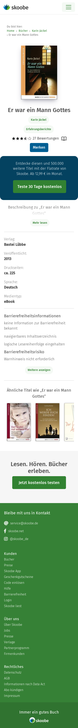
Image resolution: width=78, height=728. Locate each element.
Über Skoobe (13, 625)
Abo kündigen (13, 690)
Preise (8, 565)
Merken (39, 147)
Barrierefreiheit (15, 594)
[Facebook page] (39, 531)
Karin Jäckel (39, 31)
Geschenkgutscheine (18, 577)
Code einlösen (14, 583)
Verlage (9, 642)
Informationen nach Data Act (24, 684)
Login (8, 600)
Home (10, 31)
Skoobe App (12, 571)
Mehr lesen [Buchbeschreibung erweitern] (40, 223)
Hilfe (7, 588)
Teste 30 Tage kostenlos (39, 186)
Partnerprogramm (16, 648)
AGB (7, 678)
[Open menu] (68, 7)
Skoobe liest (12, 606)
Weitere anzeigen (39, 370)
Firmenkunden (14, 654)
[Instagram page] (39, 539)
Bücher (23, 31)
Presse (8, 636)
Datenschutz (12, 672)
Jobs (7, 630)
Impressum (12, 696)
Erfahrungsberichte (38, 129)
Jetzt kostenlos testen (39, 482)
